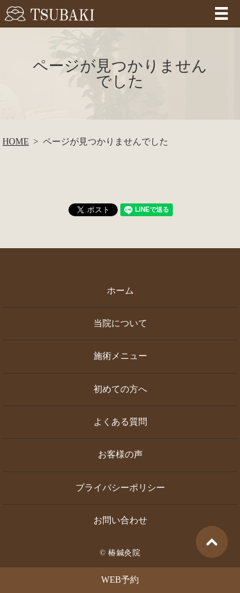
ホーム (120, 291)
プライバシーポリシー (120, 488)
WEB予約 (120, 580)
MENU (221, 13)
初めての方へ (120, 389)
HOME (16, 141)
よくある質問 (120, 422)
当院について (120, 323)
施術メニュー (120, 356)
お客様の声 (120, 454)
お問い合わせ (120, 520)
